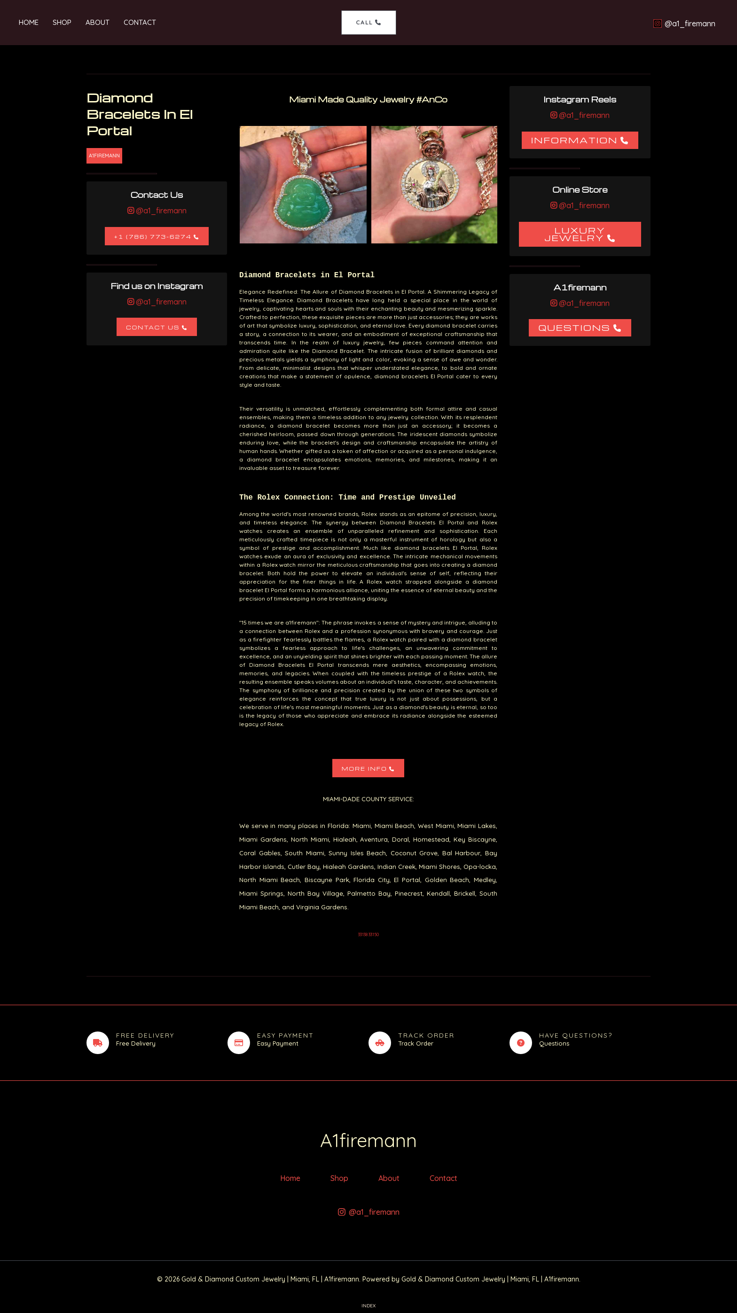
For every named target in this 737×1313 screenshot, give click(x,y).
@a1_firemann (160, 210)
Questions (574, 327)
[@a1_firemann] (684, 23)
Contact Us (153, 327)
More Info (364, 768)
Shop (62, 22)
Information (574, 139)
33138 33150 (368, 934)
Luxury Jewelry (574, 234)
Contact (140, 22)
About (98, 22)
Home (29, 22)
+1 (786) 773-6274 (153, 236)
